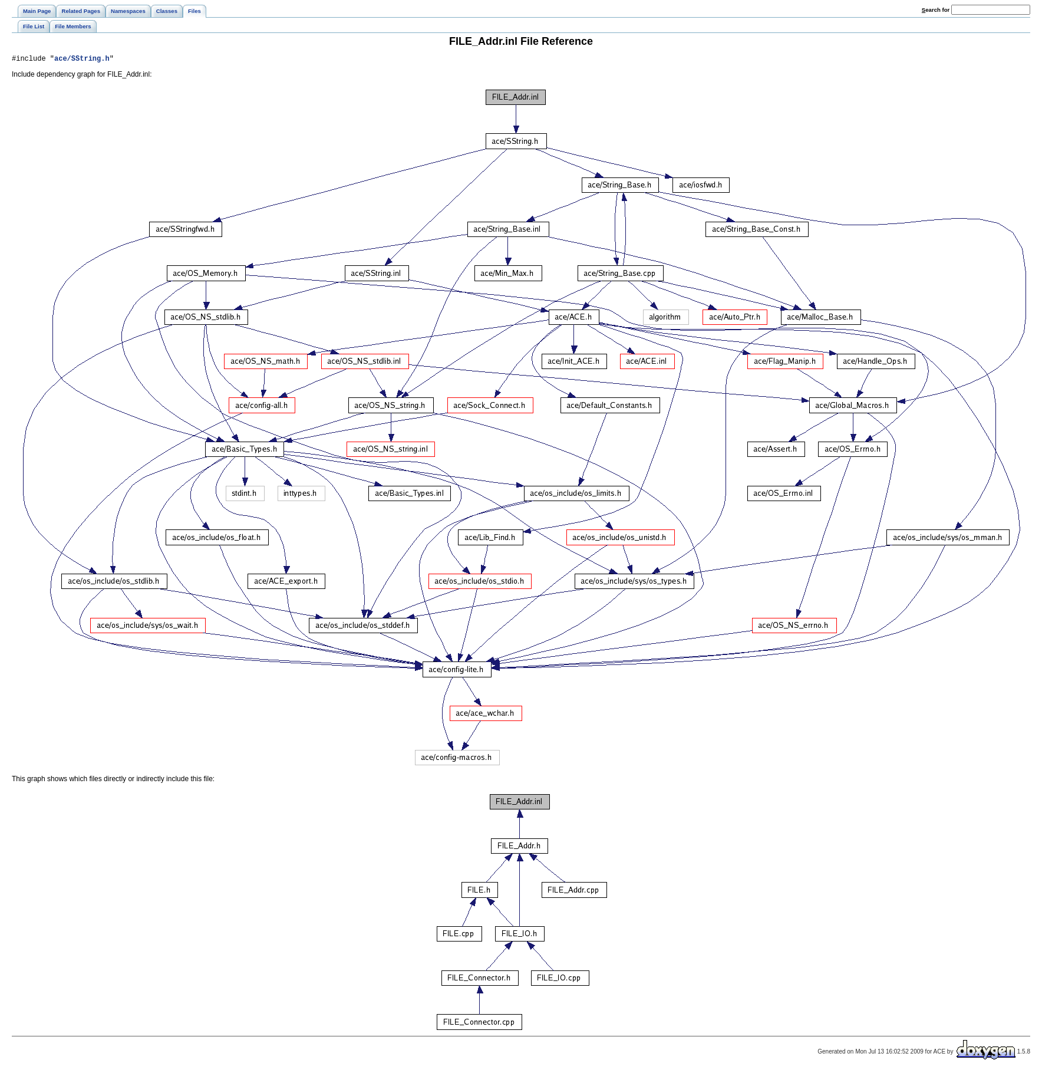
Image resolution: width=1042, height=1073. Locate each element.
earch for (935, 9)
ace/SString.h (82, 60)
